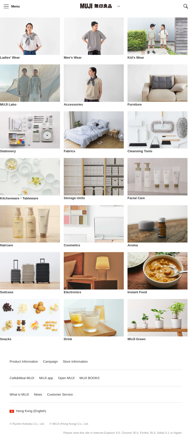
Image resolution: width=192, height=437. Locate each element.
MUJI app (46, 378)
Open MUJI (66, 378)
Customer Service (60, 394)
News (38, 394)
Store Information (75, 361)
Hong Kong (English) (28, 411)
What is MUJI (19, 394)
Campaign (50, 361)
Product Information (24, 361)
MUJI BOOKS (90, 378)
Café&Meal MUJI (22, 378)
